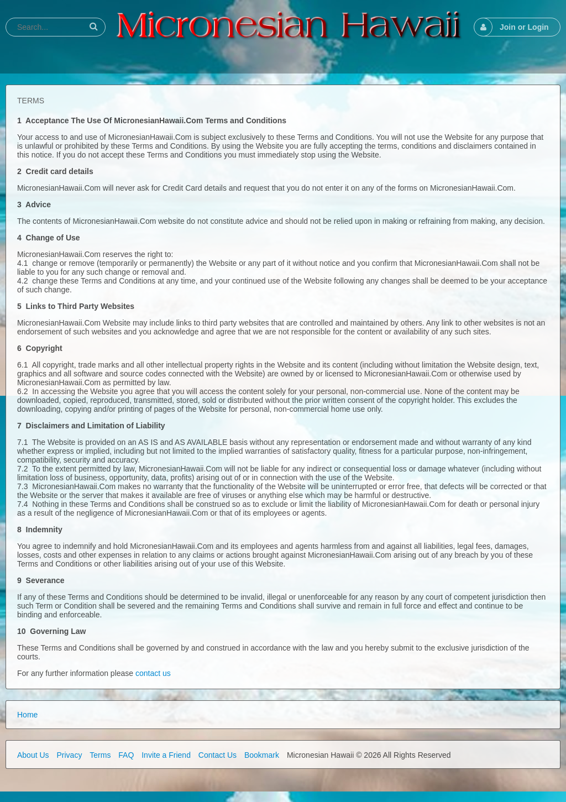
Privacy (69, 755)
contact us (153, 673)
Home (27, 714)
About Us (33, 755)
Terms (100, 755)
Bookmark (261, 755)
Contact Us (217, 755)
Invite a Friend (166, 755)
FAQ (126, 755)
